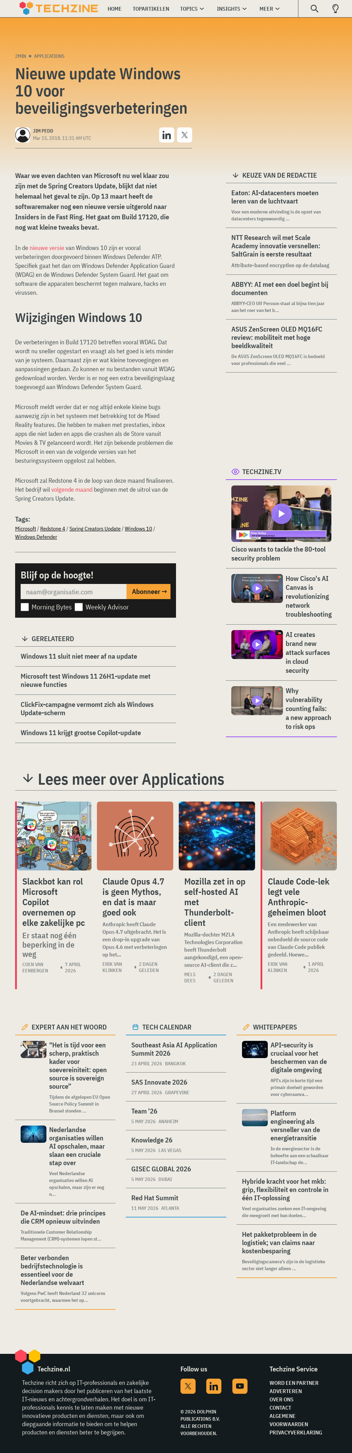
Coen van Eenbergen (35, 967)
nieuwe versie (47, 248)
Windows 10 (138, 528)
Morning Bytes (52, 606)
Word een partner (294, 1382)
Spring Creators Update (95, 528)
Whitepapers (275, 1027)
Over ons (282, 1399)
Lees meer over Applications (131, 778)
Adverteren (286, 1391)
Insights (228, 8)
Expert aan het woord (69, 1027)
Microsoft (25, 528)
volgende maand (71, 489)
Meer (266, 8)
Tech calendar (166, 1027)
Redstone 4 (52, 528)
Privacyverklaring (296, 1432)
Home (115, 8)
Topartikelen (151, 8)
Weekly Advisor (107, 606)
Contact (280, 1407)
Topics (189, 8)
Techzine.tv (262, 471)
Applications (49, 56)
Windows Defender (36, 536)
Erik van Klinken (112, 967)
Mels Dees (190, 977)
